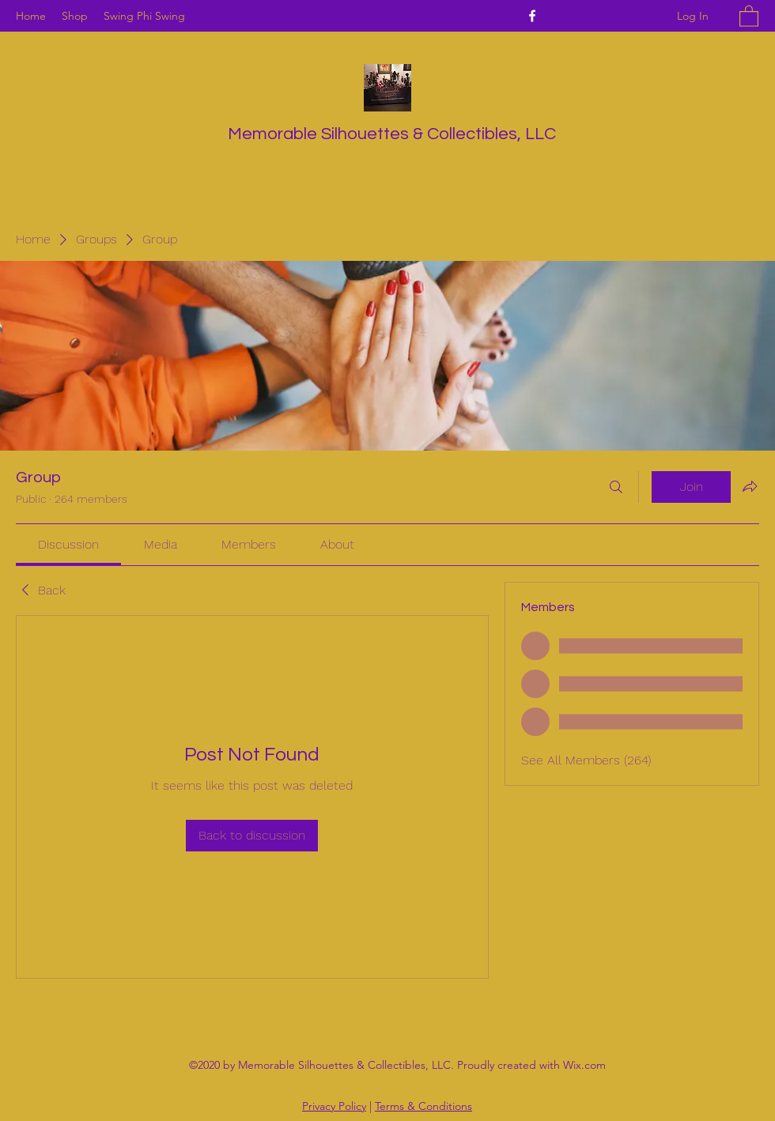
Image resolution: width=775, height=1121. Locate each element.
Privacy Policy (334, 1106)
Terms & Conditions (423, 1106)
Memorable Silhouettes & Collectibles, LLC (392, 134)
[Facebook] (532, 16)
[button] (748, 15)
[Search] (616, 487)
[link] (68, 544)
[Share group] (749, 486)
